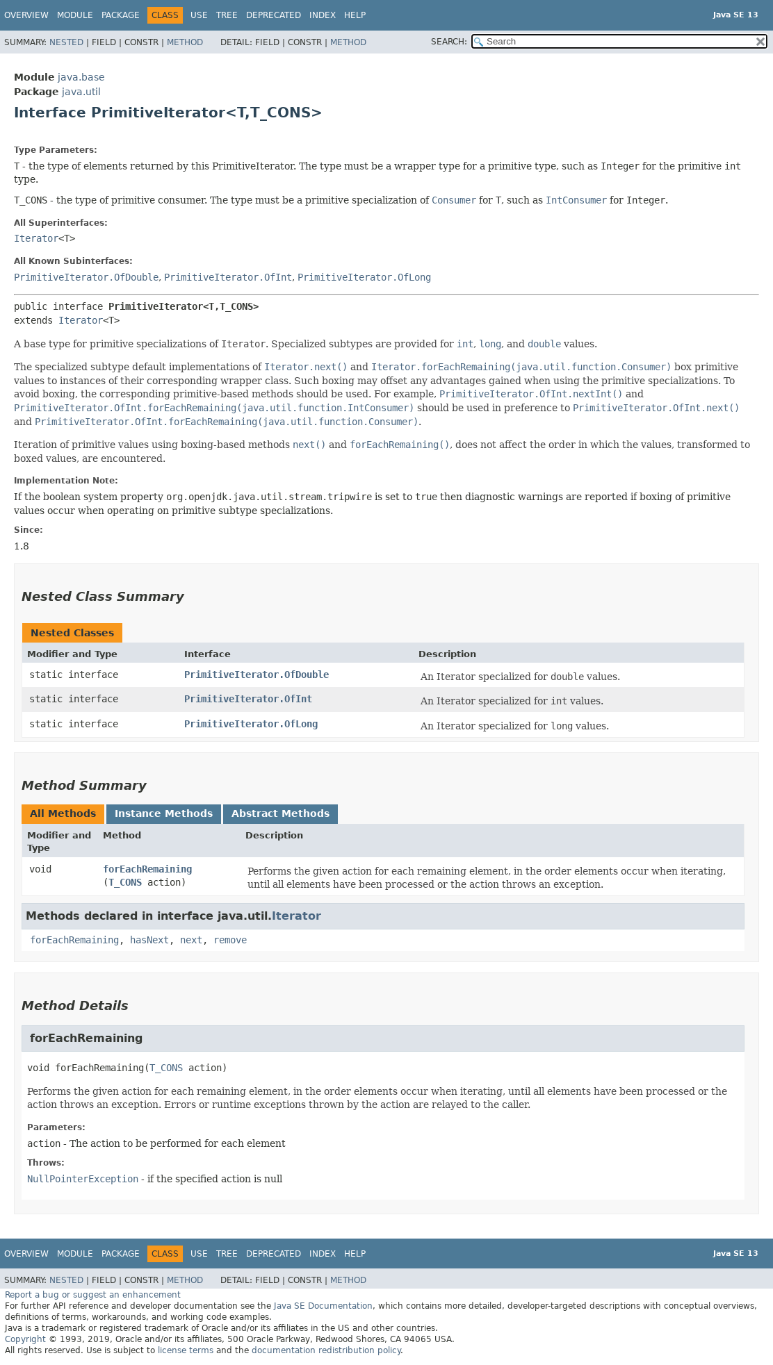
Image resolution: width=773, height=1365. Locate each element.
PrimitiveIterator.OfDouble (86, 277)
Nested (66, 42)
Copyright (25, 1339)
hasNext (149, 939)
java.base (81, 77)
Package (120, 15)
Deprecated (273, 15)
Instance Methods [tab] (164, 813)
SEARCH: (449, 42)
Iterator (36, 238)
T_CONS (125, 882)
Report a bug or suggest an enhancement (93, 1295)
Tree (227, 15)
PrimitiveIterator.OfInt (228, 277)
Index (322, 15)
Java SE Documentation (323, 1306)
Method (185, 42)
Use (199, 15)
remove (230, 939)
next (191, 939)
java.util (81, 91)
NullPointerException (82, 1178)
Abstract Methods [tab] (280, 813)
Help (355, 15)
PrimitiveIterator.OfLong (364, 277)
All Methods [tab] (63, 813)
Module (75, 15)
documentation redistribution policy (326, 1350)
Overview (26, 15)
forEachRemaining (147, 869)
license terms (185, 1350)
